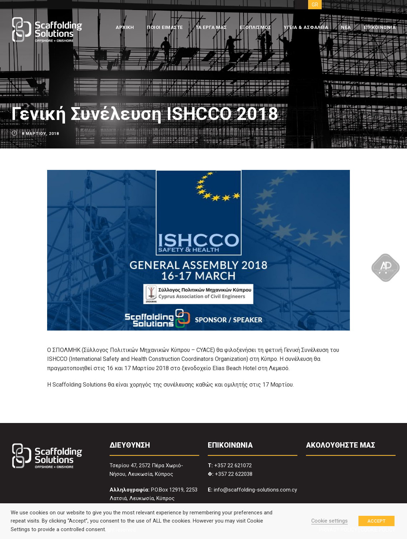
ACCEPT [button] (376, 521)
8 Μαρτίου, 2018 (40, 133)
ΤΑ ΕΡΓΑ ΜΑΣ (211, 27)
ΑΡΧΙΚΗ (125, 27)
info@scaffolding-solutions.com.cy (255, 490)
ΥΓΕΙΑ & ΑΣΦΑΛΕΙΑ (306, 27)
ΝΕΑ (346, 27)
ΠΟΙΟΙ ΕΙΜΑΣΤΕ (165, 27)
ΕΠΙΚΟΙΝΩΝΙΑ (380, 27)
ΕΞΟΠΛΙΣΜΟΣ (255, 27)
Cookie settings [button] (329, 521)
